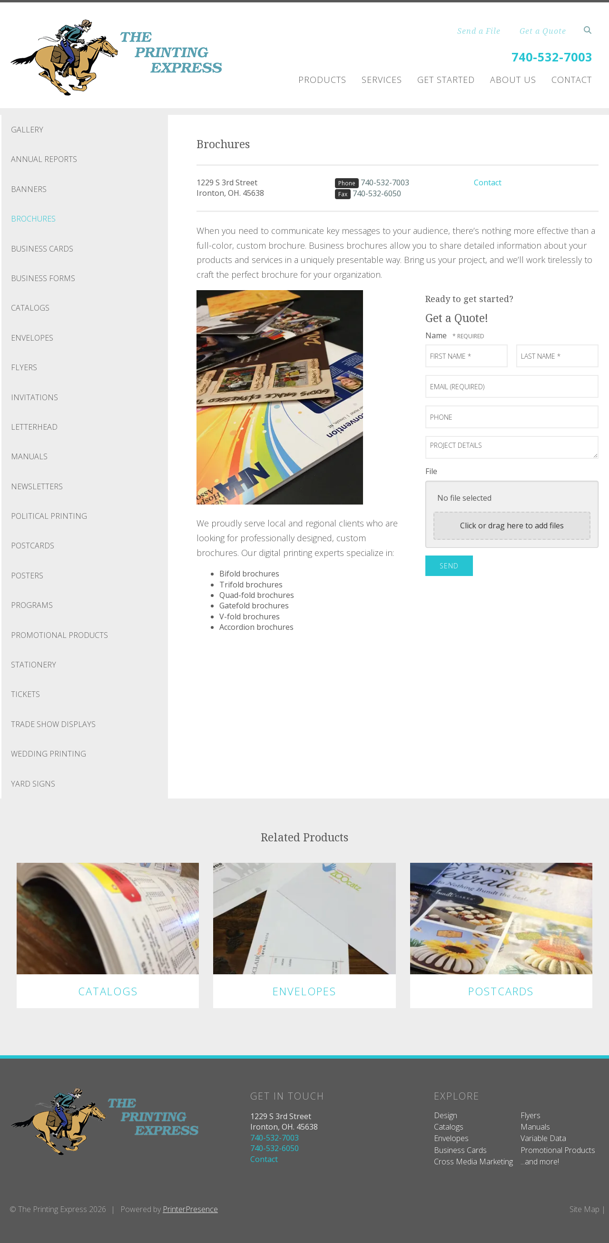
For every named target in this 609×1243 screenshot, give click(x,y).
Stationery (33, 664)
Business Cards (42, 248)
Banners (29, 189)
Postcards (32, 545)
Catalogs (30, 308)
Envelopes (32, 338)
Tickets (25, 694)
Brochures (33, 218)
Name (437, 335)
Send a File (479, 31)
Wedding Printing (48, 753)
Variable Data (543, 1138)
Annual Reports (44, 159)
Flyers (24, 367)
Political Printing (49, 516)
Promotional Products (59, 635)
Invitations (34, 397)
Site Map (584, 1209)
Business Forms (43, 278)
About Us (513, 79)
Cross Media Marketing (473, 1161)
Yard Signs (33, 783)
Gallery (27, 129)
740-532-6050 (377, 193)
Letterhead (34, 427)
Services (382, 79)
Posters (27, 575)
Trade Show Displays (53, 724)
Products (322, 79)
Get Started (446, 79)
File (431, 471)
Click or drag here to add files (512, 525)
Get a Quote (543, 31)
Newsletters (37, 486)
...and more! (540, 1161)
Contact (571, 79)
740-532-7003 (551, 57)
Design (445, 1115)
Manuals (29, 456)
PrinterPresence (190, 1209)
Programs (32, 605)
